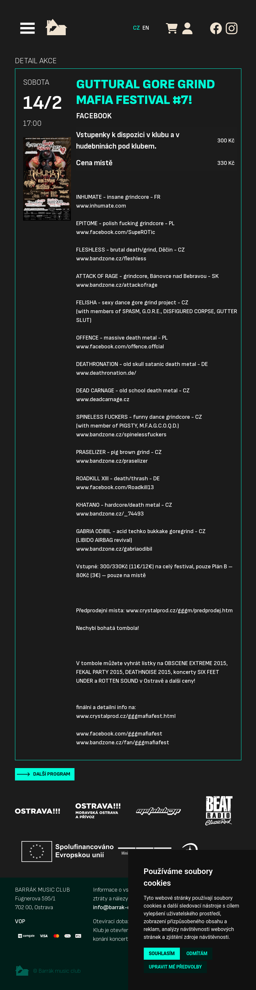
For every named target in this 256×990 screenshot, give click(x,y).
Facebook (94, 116)
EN (145, 27)
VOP (20, 921)
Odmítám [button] (197, 953)
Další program (51, 774)
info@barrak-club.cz (118, 907)
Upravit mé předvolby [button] (175, 966)
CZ (136, 27)
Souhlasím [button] (162, 953)
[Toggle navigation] (27, 28)
